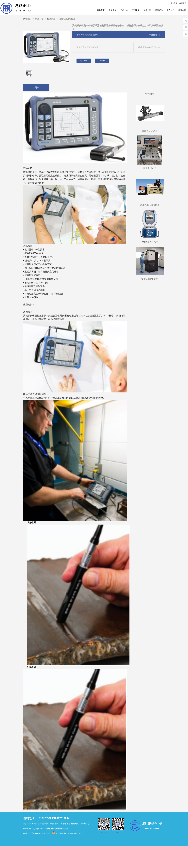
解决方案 (147, 10)
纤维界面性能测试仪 (149, 205)
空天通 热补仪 (149, 168)
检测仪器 (51, 19)
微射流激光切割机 (149, 279)
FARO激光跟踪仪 (150, 242)
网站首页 (101, 10)
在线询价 (102, 61)
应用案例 (135, 10)
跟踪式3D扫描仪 (150, 131)
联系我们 (170, 10)
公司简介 (112, 10)
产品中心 (124, 10)
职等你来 (182, 10)
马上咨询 (83, 61)
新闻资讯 (159, 10)
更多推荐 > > (155, 35)
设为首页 (174, 3)
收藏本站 (182, 3)
